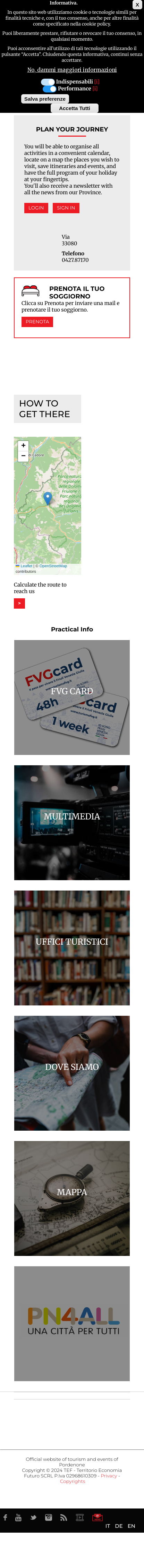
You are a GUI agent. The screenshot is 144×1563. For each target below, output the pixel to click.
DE (118, 1526)
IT (107, 1526)
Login (36, 208)
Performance (74, 89)
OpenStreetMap (53, 566)
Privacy (109, 1476)
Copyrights (72, 1481)
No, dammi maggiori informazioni (72, 70)
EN (131, 1526)
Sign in (66, 208)
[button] (47, 499)
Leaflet (24, 566)
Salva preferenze (45, 99)
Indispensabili (74, 82)
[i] (97, 82)
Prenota (37, 322)
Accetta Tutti (74, 108)
